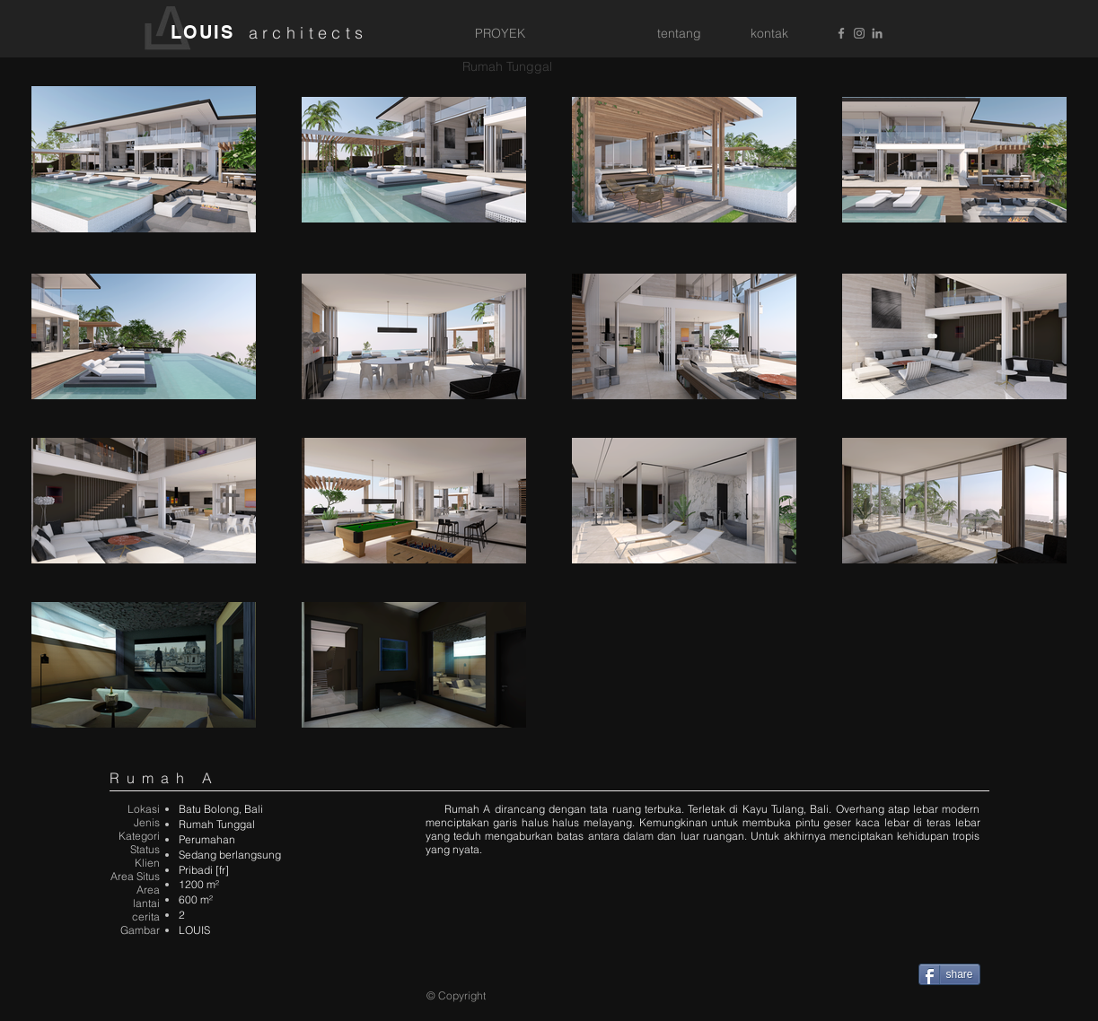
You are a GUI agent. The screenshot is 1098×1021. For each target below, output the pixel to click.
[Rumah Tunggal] (507, 67)
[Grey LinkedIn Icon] (877, 33)
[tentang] (679, 34)
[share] (949, 974)
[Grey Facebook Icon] (841, 33)
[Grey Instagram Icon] (859, 33)
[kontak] (770, 34)
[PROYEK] (500, 34)
